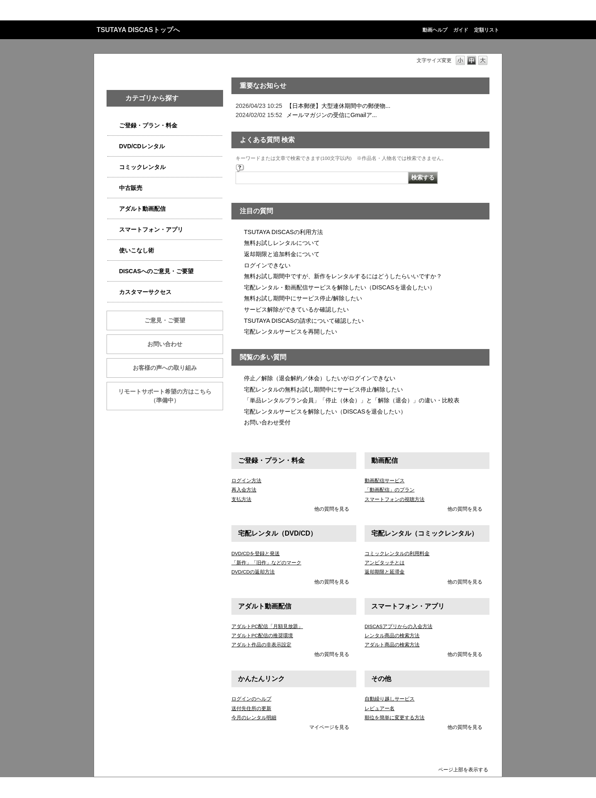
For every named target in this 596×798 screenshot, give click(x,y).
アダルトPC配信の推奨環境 (262, 635)
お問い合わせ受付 (267, 422)
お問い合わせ (164, 344)
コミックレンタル (142, 167)
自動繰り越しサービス (390, 698)
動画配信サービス (385, 480)
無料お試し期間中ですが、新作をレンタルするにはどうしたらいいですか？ (343, 276)
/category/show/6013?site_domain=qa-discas (113, 188)
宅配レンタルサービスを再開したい (290, 331)
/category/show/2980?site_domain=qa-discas (113, 146)
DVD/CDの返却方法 (253, 571)
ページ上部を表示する (463, 769)
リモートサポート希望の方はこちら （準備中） (170, 396)
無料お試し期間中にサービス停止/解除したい (303, 298)
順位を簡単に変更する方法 (395, 717)
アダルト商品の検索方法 (392, 644)
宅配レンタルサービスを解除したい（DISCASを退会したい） (325, 411)
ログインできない (267, 265)
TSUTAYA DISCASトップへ (138, 29)
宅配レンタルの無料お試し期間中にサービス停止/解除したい (323, 389)
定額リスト (486, 30)
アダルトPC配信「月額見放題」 (267, 626)
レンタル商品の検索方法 (392, 635)
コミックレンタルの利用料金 (397, 553)
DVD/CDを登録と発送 (255, 553)
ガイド (460, 30)
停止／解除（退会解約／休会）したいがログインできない (319, 378)
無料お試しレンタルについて (282, 242)
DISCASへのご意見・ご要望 (156, 271)
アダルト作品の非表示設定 (261, 644)
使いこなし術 (136, 250)
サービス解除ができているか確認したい (296, 309)
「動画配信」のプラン (390, 489)
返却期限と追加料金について (282, 254)
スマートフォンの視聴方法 (395, 499)
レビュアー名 (380, 708)
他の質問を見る (331, 509)
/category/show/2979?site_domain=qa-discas (113, 125)
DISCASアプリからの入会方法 (398, 626)
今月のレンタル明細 (253, 717)
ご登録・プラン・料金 (148, 125)
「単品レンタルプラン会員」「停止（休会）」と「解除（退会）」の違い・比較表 (351, 400)
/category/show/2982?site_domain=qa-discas (113, 229)
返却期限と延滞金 (385, 571)
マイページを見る (329, 727)
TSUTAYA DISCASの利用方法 (283, 232)
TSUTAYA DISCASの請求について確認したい (304, 320)
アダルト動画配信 (142, 208)
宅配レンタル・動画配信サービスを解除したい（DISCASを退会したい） (339, 287)
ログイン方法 (246, 480)
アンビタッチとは (385, 562)
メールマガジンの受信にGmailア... (331, 115)
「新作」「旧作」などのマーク (266, 562)
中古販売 (130, 188)
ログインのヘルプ (251, 698)
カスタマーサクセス (145, 292)
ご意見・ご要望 (164, 320)
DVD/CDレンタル (142, 146)
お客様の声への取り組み (165, 367)
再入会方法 (243, 489)
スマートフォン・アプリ (151, 229)
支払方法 (241, 499)
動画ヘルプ (434, 30)
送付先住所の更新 (251, 708)
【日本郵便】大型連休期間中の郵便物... (338, 105)
